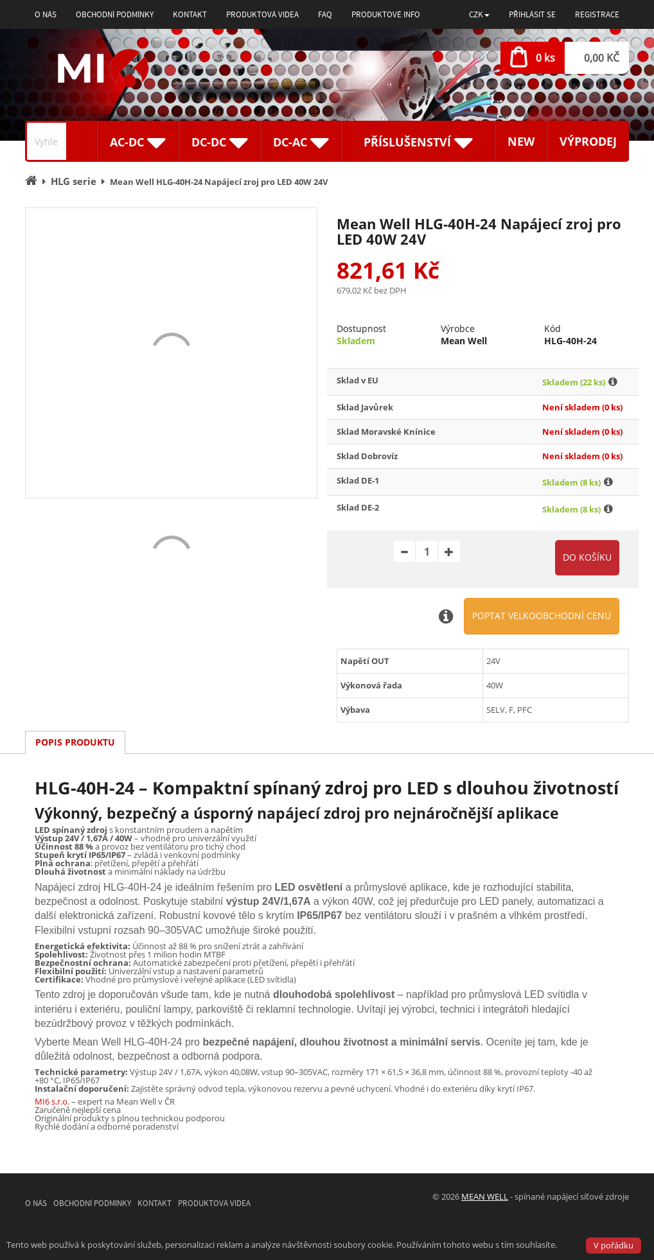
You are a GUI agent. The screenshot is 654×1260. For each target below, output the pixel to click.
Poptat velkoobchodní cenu (541, 615)
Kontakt (190, 14)
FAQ (325, 14)
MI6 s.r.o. (52, 1101)
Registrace (597, 14)
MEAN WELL (484, 1196)
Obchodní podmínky (115, 14)
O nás (46, 14)
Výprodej (588, 141)
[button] (479, 14)
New (521, 141)
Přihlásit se (532, 14)
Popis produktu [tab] (75, 742)
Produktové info (385, 14)
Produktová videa (262, 14)
